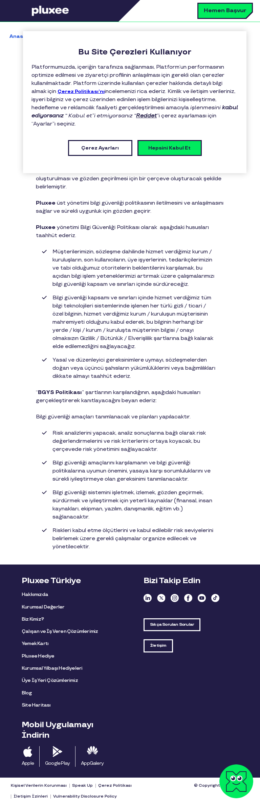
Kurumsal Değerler (43, 607)
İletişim (158, 645)
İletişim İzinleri (31, 796)
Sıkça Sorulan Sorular (172, 624)
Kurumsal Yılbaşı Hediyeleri (52, 668)
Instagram (175, 598)
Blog (26, 693)
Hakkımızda (35, 594)
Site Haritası (36, 705)
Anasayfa (22, 36)
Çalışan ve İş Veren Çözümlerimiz (60, 631)
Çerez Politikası (115, 785)
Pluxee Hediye (38, 656)
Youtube (202, 598)
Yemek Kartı (35, 643)
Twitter (161, 598)
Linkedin (148, 598)
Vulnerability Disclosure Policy (85, 796)
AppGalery (92, 763)
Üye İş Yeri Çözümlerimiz (50, 680)
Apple (28, 763)
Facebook (188, 598)
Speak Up (82, 785)
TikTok (215, 598)
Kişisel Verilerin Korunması (39, 785)
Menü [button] (22, 11)
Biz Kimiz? (33, 619)
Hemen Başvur (225, 10)
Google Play (57, 763)
